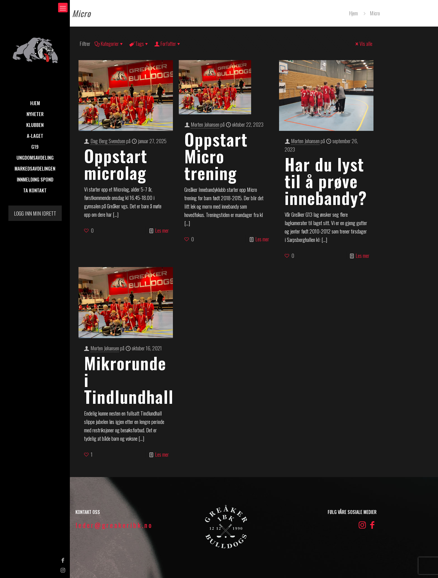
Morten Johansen (205, 124)
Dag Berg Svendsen (108, 141)
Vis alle (363, 43)
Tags (139, 43)
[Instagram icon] (7, 570)
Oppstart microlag (115, 164)
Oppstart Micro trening (216, 155)
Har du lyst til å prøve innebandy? (326, 180)
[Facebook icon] (7, 560)
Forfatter (167, 43)
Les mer (162, 230)
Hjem (353, 13)
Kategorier (109, 43)
